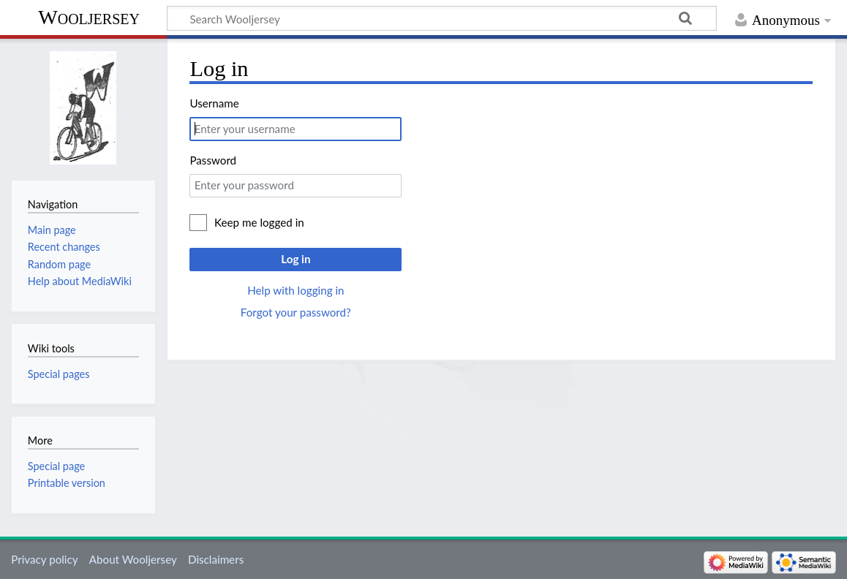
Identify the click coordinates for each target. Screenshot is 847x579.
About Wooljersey (133, 559)
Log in (295, 258)
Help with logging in (295, 290)
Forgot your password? (296, 312)
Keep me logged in (259, 222)
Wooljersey (89, 17)
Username (213, 103)
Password (212, 160)
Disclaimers (216, 559)
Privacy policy (44, 559)
